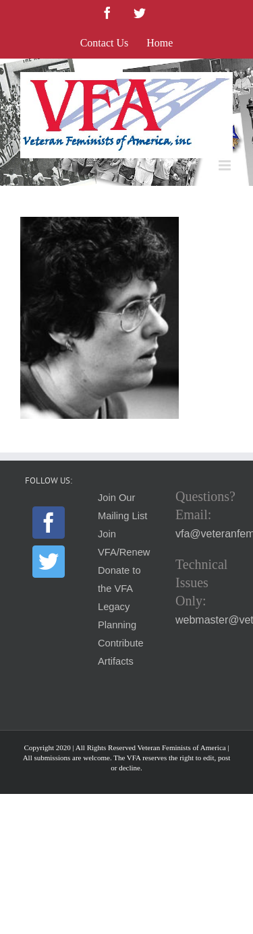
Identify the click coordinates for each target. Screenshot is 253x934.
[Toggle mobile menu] (226, 165)
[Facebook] (48, 522)
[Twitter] (48, 561)
